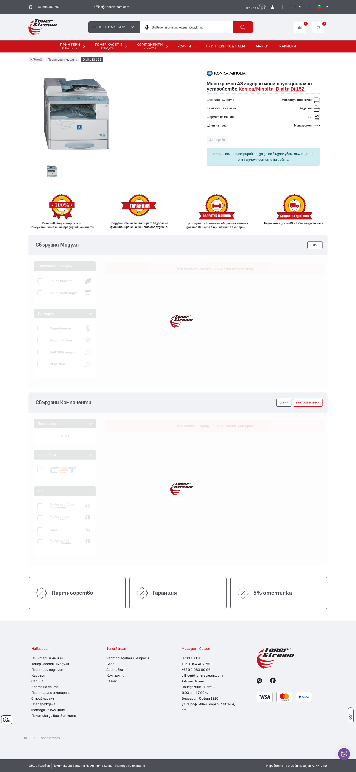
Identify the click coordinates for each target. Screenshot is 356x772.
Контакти (115, 675)
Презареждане (43, 704)
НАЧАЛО (36, 59)
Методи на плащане (48, 710)
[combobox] (186, 27)
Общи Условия (39, 765)
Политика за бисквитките (53, 716)
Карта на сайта (45, 687)
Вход (262, 5)
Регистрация (255, 8)
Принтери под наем (47, 670)
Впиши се (221, 154)
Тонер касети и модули (50, 664)
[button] (315, 245)
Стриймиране (42, 698)
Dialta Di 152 (92, 59)
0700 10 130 (191, 658)
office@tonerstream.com (202, 675)
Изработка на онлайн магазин (288, 765)
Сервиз (37, 681)
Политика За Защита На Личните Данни (82, 765)
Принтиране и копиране (51, 693)
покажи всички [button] (307, 402)
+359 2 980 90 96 (196, 670)
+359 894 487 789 (196, 664)
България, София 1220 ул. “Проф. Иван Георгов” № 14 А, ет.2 (208, 704)
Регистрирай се (243, 154)
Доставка (114, 670)
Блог (110, 664)
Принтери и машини (62, 59)
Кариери (38, 675)
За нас (111, 681)
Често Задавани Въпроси (127, 658)
